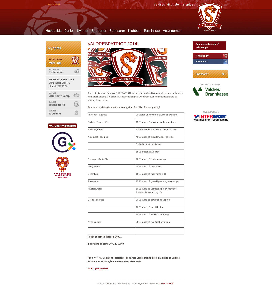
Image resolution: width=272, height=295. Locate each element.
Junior (69, 31)
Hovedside (54, 31)
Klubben (134, 31)
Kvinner (83, 31)
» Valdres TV (202, 56)
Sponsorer (117, 31)
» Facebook (202, 61)
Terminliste (152, 31)
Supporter (98, 31)
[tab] (63, 71)
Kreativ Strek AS (166, 283)
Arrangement (172, 31)
